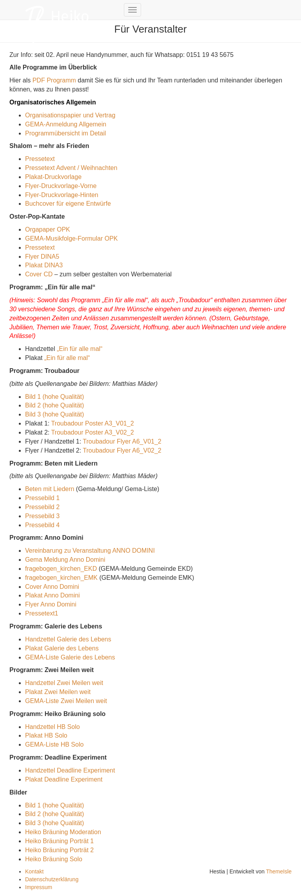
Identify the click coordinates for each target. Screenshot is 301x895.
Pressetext (40, 158)
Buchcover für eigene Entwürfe (68, 203)
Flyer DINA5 (42, 256)
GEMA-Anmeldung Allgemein (65, 124)
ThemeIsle (279, 871)
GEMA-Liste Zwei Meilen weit (66, 701)
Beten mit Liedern (49, 489)
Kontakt (34, 871)
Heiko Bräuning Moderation (63, 832)
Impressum (38, 887)
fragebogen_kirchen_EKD (61, 568)
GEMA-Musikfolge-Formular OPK (71, 238)
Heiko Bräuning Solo (53, 859)
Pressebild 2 (42, 507)
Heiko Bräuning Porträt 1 (59, 841)
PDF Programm (54, 80)
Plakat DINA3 (44, 265)
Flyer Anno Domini (50, 604)
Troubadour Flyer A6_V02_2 (122, 450)
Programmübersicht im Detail (65, 133)
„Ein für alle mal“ (79, 348)
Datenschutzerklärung (51, 879)
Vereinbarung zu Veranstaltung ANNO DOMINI (90, 550)
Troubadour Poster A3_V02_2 (92, 432)
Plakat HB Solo (46, 735)
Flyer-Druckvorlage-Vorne (60, 186)
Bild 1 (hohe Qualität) (54, 396)
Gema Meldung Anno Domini (65, 559)
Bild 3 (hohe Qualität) (54, 414)
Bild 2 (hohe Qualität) (54, 405)
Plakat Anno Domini (52, 595)
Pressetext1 (41, 613)
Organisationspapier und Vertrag (70, 115)
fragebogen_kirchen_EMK (61, 577)
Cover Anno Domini (52, 586)
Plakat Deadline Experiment (63, 779)
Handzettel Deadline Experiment (70, 770)
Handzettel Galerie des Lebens (68, 639)
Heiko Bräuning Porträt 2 (59, 850)
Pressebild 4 (42, 525)
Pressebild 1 (42, 498)
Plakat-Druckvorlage (53, 177)
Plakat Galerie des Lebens (62, 648)
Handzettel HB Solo (52, 726)
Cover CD (39, 274)
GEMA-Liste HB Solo (54, 744)
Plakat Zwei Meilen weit (58, 692)
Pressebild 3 (42, 516)
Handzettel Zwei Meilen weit (64, 682)
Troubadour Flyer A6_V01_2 (122, 441)
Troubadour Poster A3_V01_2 (92, 423)
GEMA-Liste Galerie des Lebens (70, 657)
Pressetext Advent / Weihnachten (71, 167)
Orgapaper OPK (47, 229)
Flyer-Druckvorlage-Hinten (61, 195)
